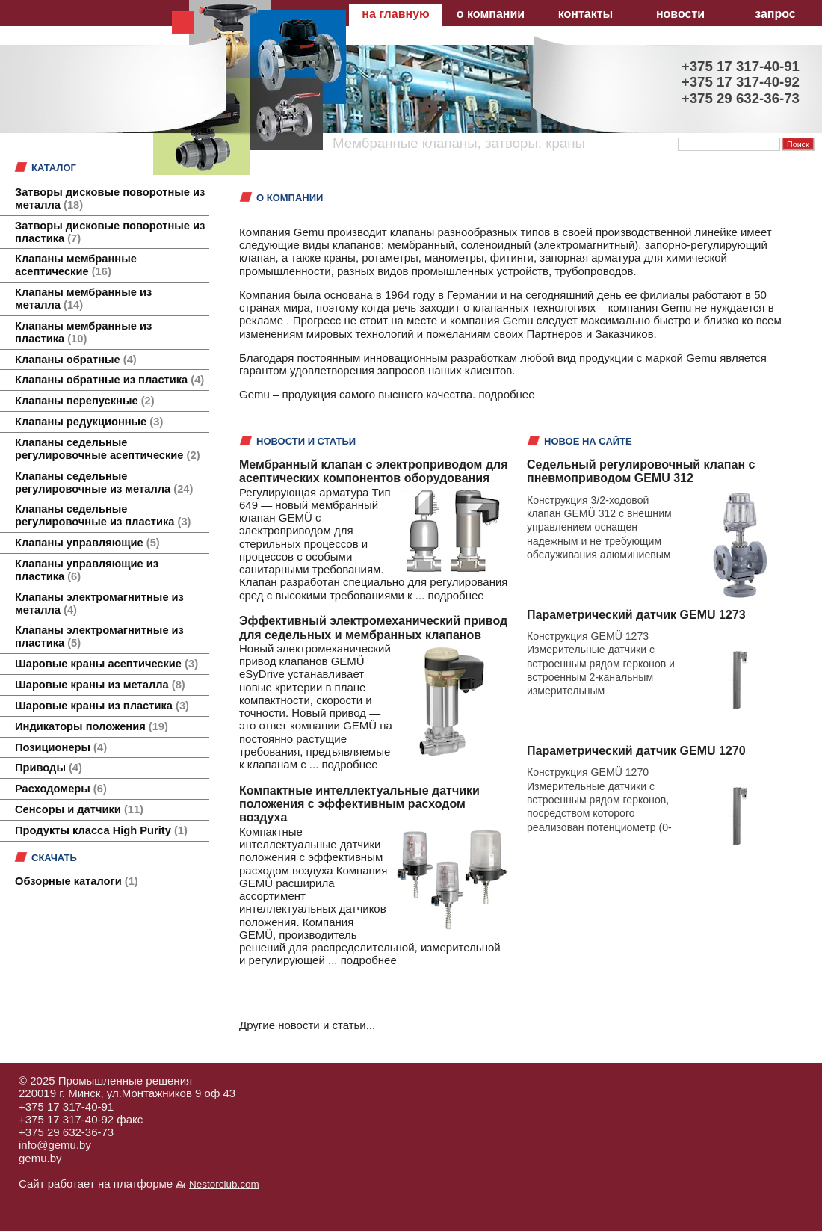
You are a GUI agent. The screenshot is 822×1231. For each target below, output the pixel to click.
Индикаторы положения (91, 726)
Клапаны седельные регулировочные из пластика (103, 515)
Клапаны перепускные (85, 401)
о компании (491, 13)
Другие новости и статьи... (307, 1025)
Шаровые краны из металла (100, 685)
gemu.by (40, 1158)
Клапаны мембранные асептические (76, 265)
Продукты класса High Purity (101, 830)
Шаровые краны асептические (106, 664)
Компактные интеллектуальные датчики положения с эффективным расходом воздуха (359, 804)
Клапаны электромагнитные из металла (99, 603)
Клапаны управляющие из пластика (86, 570)
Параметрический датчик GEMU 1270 (636, 750)
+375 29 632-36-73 (66, 1132)
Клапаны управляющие (87, 543)
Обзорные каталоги (76, 881)
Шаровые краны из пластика (102, 706)
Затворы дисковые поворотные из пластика (110, 232)
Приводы (48, 768)
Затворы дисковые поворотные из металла (110, 198)
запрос (775, 13)
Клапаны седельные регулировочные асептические (107, 448)
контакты (585, 13)
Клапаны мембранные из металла (83, 298)
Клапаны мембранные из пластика (83, 332)
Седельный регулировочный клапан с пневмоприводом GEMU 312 (641, 471)
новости (680, 13)
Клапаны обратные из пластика (109, 380)
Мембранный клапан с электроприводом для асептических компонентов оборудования (373, 471)
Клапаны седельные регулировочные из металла (104, 482)
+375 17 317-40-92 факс (81, 1119)
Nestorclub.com (224, 1184)
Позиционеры (61, 747)
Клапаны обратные (76, 359)
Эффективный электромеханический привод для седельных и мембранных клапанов (373, 627)
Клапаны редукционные (89, 422)
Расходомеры (61, 789)
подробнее (506, 394)
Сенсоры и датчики (79, 809)
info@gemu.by (55, 1144)
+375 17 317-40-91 (66, 1106)
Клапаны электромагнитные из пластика (99, 636)
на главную (395, 13)
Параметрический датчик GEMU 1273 (636, 614)
